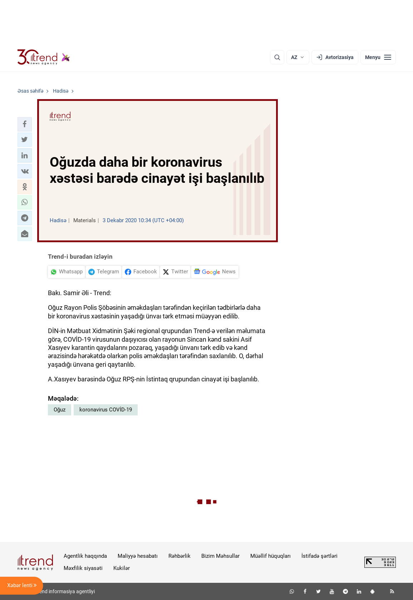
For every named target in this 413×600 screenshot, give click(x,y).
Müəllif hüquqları (270, 556)
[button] (25, 124)
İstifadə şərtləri (319, 556)
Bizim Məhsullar (220, 556)
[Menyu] (378, 57)
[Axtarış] (277, 57)
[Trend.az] (44, 57)
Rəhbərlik (179, 556)
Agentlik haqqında (85, 556)
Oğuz (59, 409)
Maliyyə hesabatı (138, 556)
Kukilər (121, 568)
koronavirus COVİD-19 (105, 409)
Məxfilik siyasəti (83, 568)
